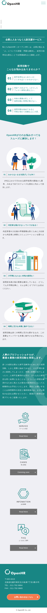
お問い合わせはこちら (23, 597)
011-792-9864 (16, 585)
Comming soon (23, 472)
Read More (23, 436)
